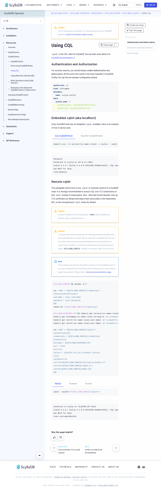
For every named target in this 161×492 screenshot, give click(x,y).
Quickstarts (11, 126)
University (81, 467)
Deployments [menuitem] (55, 5)
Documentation (33, 5)
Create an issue (135, 25)
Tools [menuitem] (71, 5)
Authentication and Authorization (141, 42)
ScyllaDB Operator (80, 13)
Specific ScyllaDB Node (92, 136)
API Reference (12, 140)
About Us (113, 467)
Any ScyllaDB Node (64, 136)
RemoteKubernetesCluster (18, 119)
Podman (73, 383)
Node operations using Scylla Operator (22, 82)
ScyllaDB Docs (59, 13)
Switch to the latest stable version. (79, 35)
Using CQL (15, 71)
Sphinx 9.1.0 (90, 485)
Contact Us (98, 467)
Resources (97, 13)
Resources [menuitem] (100, 5)
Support (9, 133)
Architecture (11, 28)
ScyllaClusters (113, 13)
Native (58, 383)
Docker (88, 383)
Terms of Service (62, 477)
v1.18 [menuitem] (22, 21)
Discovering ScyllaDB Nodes (22, 66)
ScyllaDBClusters (15, 100)
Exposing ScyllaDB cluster (18, 95)
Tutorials (65, 467)
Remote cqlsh (132, 53)
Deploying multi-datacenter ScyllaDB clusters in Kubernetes (23, 89)
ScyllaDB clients (131, 13)
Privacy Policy (80, 477)
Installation (11, 36)
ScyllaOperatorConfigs (17, 115)
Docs (53, 467)
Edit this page (134, 30)
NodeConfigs (13, 110)
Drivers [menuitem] (84, 5)
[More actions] (116, 45)
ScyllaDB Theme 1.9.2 (108, 485)
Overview (11, 47)
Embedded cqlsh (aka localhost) (140, 48)
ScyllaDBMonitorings (16, 105)
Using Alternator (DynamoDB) (22, 76)
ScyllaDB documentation (62, 58)
